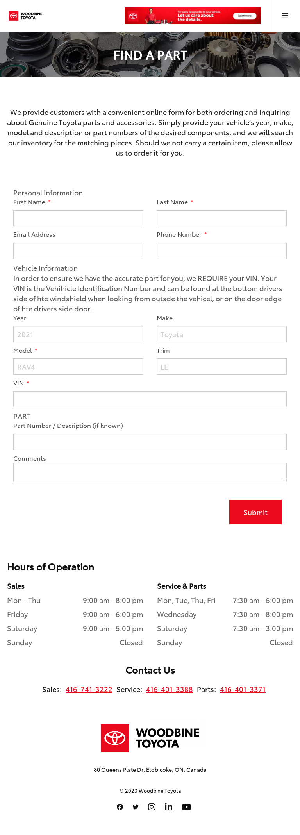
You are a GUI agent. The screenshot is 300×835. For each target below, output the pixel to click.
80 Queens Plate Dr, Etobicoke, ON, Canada (150, 769)
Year (19, 317)
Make (165, 317)
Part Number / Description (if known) (68, 425)
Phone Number (180, 234)
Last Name (173, 201)
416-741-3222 (89, 689)
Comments (29, 458)
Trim (163, 350)
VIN (19, 382)
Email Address (34, 234)
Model (23, 350)
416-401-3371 (243, 689)
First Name (30, 201)
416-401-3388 (169, 689)
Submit (255, 512)
